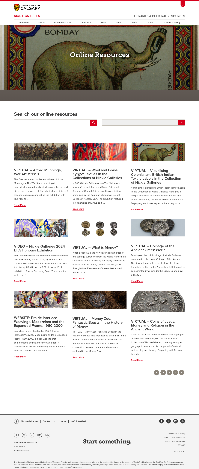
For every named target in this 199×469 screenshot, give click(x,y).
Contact (134, 22)
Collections (86, 22)
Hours (63, 421)
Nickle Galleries (27, 16)
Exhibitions (24, 22)
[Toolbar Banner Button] (183, 4)
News (103, 22)
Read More (20, 205)
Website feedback (21, 450)
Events (41, 22)
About (118, 22)
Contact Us (49, 421)
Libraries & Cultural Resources (159, 16)
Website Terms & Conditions (25, 442)
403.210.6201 (78, 421)
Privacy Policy (19, 446)
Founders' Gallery (172, 22)
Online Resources (62, 22)
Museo (151, 22)
